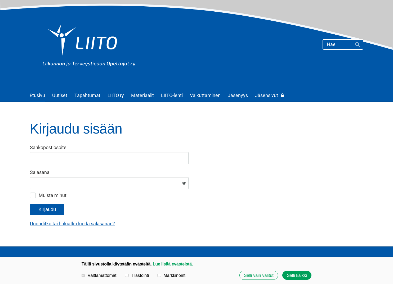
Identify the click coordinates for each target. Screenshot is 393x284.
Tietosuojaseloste (251, 243)
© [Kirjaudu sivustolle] (32, 243)
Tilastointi (137, 275)
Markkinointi (172, 275)
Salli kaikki (297, 275)
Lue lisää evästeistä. (173, 264)
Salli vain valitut (259, 275)
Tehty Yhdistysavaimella (347, 243)
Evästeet (283, 243)
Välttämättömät (99, 275)
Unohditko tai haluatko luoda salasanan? (129, 206)
